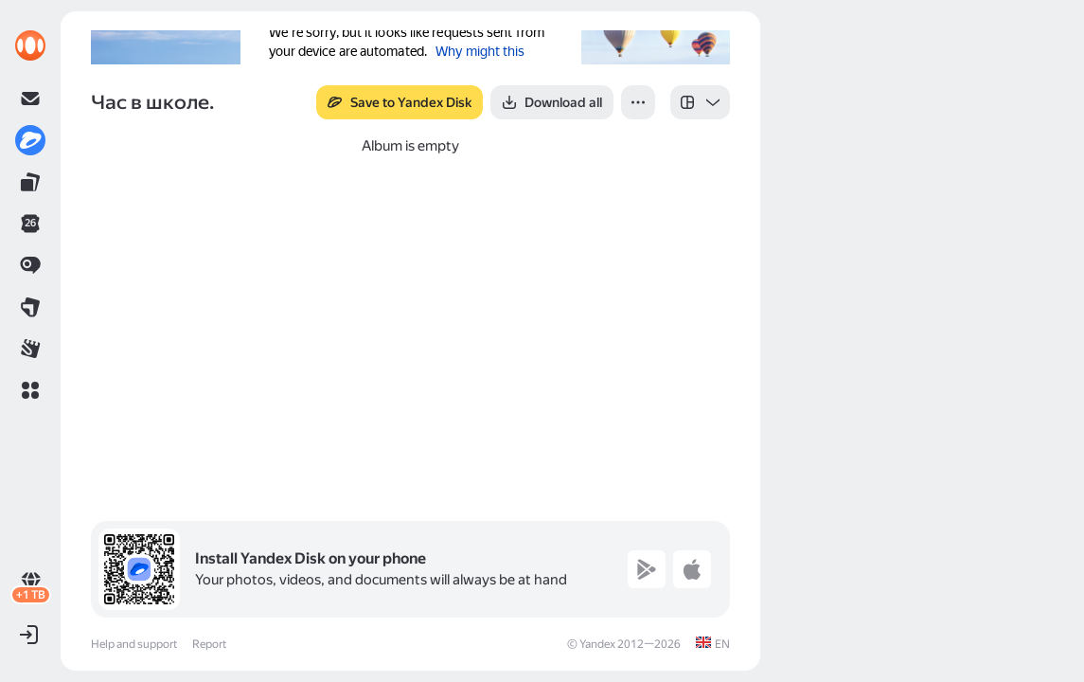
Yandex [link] (597, 644)
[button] (30, 390)
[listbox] (700, 102)
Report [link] (209, 644)
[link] (30, 45)
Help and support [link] (134, 644)
